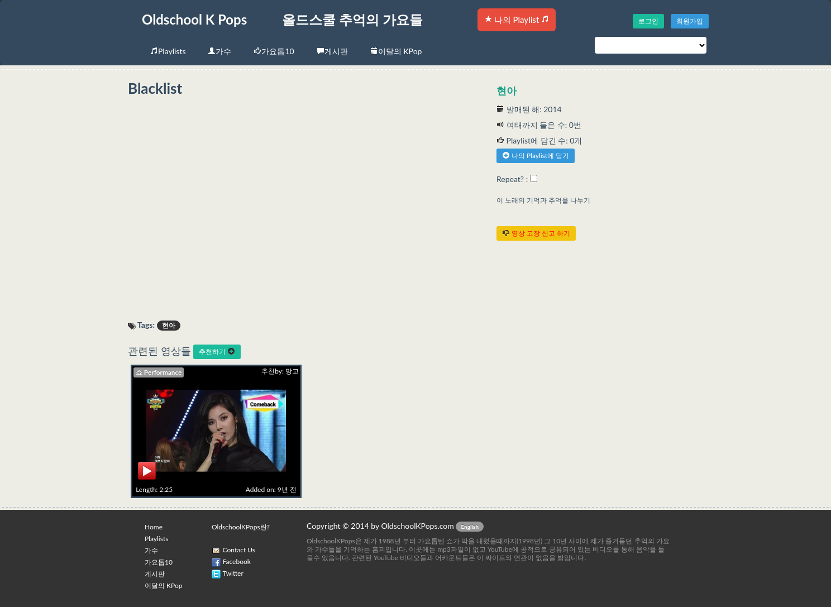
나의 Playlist (516, 20)
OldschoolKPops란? (241, 527)
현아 (506, 90)
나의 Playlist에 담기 (535, 155)
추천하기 (217, 351)
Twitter (233, 573)
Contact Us (239, 550)
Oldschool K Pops (194, 19)
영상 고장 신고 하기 (536, 233)
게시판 (332, 51)
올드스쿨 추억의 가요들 (352, 19)
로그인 (648, 21)
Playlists (167, 51)
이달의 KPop (396, 51)
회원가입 (689, 21)
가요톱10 (274, 51)
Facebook (237, 561)
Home (154, 527)
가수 (219, 51)
